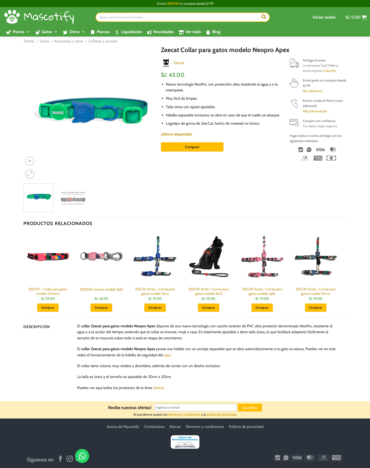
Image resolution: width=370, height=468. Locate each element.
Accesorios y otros (68, 41)
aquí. (167, 355)
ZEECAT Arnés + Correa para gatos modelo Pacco (316, 291)
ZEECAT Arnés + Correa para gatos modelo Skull (209, 291)
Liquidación (131, 31)
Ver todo (193, 31)
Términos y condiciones (204, 426)
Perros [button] (21, 32)
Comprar (192, 147)
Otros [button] (77, 32)
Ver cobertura (312, 91)
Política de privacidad (246, 426)
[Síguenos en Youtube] (79, 459)
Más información (315, 111)
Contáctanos (154, 426)
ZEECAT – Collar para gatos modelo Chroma (48, 291)
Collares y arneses (103, 41)
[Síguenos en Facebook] (60, 459)
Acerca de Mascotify (123, 426)
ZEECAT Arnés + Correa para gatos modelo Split (262, 291)
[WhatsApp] (350, 456)
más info (330, 71)
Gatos (44, 41)
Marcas (103, 31)
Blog (216, 31)
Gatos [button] (50, 32)
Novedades (163, 31)
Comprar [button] (48, 307)
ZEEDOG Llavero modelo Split (101, 289)
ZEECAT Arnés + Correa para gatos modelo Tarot (155, 291)
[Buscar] (264, 17)
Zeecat (179, 63)
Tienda (28, 41)
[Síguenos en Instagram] (70, 459)
